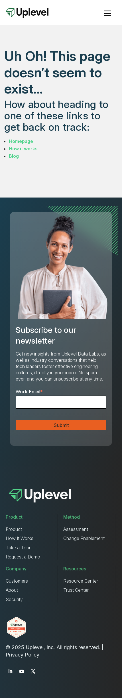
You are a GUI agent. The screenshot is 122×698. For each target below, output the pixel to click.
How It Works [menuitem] (19, 538)
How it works (23, 148)
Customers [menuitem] (17, 581)
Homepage (21, 141)
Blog (14, 156)
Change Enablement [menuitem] (84, 538)
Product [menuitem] (14, 529)
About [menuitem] (12, 590)
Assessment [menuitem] (75, 529)
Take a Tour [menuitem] (18, 547)
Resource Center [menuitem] (80, 581)
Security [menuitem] (14, 599)
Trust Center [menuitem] (76, 590)
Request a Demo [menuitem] (23, 557)
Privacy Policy (22, 655)
